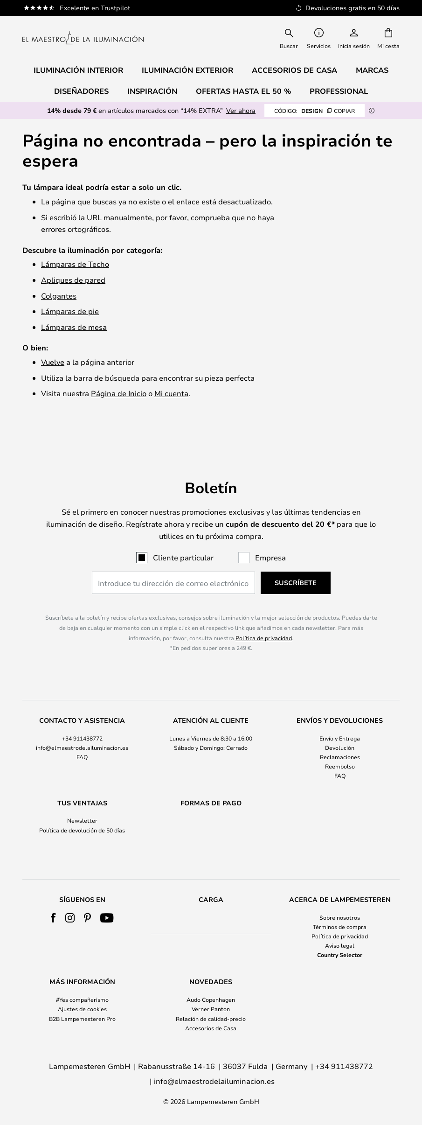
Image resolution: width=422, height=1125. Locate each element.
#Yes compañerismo (82, 999)
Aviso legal (339, 945)
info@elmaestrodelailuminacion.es (82, 730)
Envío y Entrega (339, 720)
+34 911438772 (82, 720)
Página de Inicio (118, 393)
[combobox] (289, 38)
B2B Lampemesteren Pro (82, 1018)
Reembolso (340, 748)
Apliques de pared (73, 280)
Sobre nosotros (339, 917)
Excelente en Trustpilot (95, 7)
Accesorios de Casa (210, 1028)
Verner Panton (211, 1009)
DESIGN (314, 110)
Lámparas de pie (70, 311)
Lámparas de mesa (74, 327)
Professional (339, 91)
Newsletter (82, 803)
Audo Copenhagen (211, 999)
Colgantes (58, 295)
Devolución (339, 730)
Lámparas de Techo (75, 264)
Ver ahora (241, 110)
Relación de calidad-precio (211, 1018)
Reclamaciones (340, 739)
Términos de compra (340, 926)
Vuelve (52, 362)
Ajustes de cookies (82, 1009)
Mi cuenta (171, 393)
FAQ (82, 739)
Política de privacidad (263, 620)
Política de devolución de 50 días (82, 812)
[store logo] (83, 37)
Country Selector (339, 954)
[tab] (82, 731)
